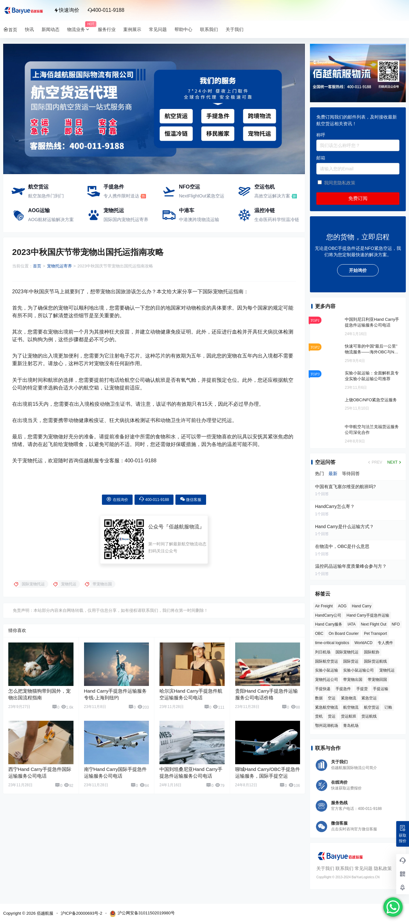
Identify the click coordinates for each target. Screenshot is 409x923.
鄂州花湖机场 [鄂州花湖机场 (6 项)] (326, 725)
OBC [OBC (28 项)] (319, 633)
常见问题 (364, 868)
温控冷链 (264, 210)
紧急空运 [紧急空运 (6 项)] (369, 698)
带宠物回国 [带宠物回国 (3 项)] (377, 679)
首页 (37, 266)
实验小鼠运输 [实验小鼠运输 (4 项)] (326, 670)
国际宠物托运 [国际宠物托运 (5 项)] (347, 652)
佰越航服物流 (184, 526)
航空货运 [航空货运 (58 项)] (371, 707)
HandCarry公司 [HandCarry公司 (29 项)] (328, 615)
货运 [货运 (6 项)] (332, 716)
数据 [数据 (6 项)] (319, 698)
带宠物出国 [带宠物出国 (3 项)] (352, 679)
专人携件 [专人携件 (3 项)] (385, 643)
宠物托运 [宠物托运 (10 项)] (387, 670)
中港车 (186, 210)
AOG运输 (39, 210)
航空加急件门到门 (46, 195)
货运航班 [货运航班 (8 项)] (348, 716)
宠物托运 (114, 210)
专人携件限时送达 (121, 195)
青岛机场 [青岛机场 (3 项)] (351, 725)
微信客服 (190, 499)
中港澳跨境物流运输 (199, 219)
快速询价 (66, 10)
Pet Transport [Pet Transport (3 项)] (375, 633)
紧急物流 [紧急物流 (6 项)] (348, 698)
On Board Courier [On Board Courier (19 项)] (343, 633)
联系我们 (344, 868)
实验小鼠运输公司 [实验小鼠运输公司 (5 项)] (358, 670)
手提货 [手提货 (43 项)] (362, 689)
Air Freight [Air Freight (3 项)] (324, 606)
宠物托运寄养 (59, 266)
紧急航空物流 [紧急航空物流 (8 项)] (326, 707)
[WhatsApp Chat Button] (393, 907)
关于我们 (325, 868)
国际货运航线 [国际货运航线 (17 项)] (375, 661)
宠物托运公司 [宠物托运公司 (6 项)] (326, 679)
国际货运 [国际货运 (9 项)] (351, 661)
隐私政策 (383, 868)
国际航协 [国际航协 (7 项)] (371, 652)
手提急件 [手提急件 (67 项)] (343, 689)
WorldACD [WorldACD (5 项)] (363, 643)
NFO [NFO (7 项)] (396, 624)
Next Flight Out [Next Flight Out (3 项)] (373, 624)
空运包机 (264, 186)
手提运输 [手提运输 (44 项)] (380, 689)
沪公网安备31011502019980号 (142, 914)
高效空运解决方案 (272, 195)
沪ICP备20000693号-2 (81, 913)
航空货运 (38, 186)
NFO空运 (189, 186)
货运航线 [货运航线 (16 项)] (369, 716)
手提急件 (114, 186)
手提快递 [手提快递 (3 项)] (322, 689)
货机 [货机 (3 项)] (319, 716)
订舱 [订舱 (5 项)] (388, 707)
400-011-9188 (106, 10)
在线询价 (117, 499)
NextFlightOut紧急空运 (201, 195)
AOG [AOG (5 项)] (342, 606)
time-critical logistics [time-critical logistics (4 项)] (332, 643)
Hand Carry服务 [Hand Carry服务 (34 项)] (328, 624)
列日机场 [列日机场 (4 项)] (322, 652)
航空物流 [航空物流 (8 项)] (351, 707)
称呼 (320, 134)
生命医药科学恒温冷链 (276, 219)
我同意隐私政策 (339, 182)
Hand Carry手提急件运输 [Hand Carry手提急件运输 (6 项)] (367, 615)
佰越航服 (44, 913)
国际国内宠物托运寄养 (126, 219)
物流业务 (80, 29)
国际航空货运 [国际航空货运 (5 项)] (326, 661)
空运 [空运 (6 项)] (332, 698)
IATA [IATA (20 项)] (352, 624)
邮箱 (320, 157)
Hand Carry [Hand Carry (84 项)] (361, 606)
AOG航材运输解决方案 (51, 219)
